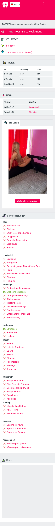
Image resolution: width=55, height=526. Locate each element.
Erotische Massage (16, 292)
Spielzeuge (12, 244)
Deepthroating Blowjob (18, 388)
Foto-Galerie (11, 122)
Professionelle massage (19, 288)
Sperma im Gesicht (16, 432)
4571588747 (12, 39)
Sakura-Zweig (13, 317)
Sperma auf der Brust (17, 428)
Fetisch (10, 247)
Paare (9, 270)
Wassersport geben (16, 443)
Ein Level (11, 229)
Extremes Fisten (15, 413)
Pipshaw (11, 277)
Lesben (10, 336)
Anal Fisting (12, 410)
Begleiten (11, 259)
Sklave (10, 354)
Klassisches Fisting (16, 406)
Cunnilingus (12, 395)
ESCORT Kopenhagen (12, 24)
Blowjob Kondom (15, 380)
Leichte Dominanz (15, 347)
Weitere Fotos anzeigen (27, 201)
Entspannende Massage (18, 314)
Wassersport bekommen (19, 447)
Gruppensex (12, 236)
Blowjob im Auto (15, 391)
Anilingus (11, 399)
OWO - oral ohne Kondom (19, 233)
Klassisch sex (13, 225)
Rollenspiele (13, 362)
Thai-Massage (14, 299)
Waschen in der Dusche (18, 273)
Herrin (10, 343)
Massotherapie (14, 303)
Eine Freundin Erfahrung (18, 384)
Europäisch (34, 107)
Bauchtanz (12, 332)
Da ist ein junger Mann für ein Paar (23, 266)
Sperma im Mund (15, 425)
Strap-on (11, 358)
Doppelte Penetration (17, 240)
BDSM (10, 351)
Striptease (12, 329)
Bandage (11, 365)
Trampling (11, 369)
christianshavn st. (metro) (16, 52)
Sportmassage (14, 310)
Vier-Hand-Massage (16, 306)
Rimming (11, 281)
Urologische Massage (17, 295)
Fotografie (12, 262)
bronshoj (8, 45)
